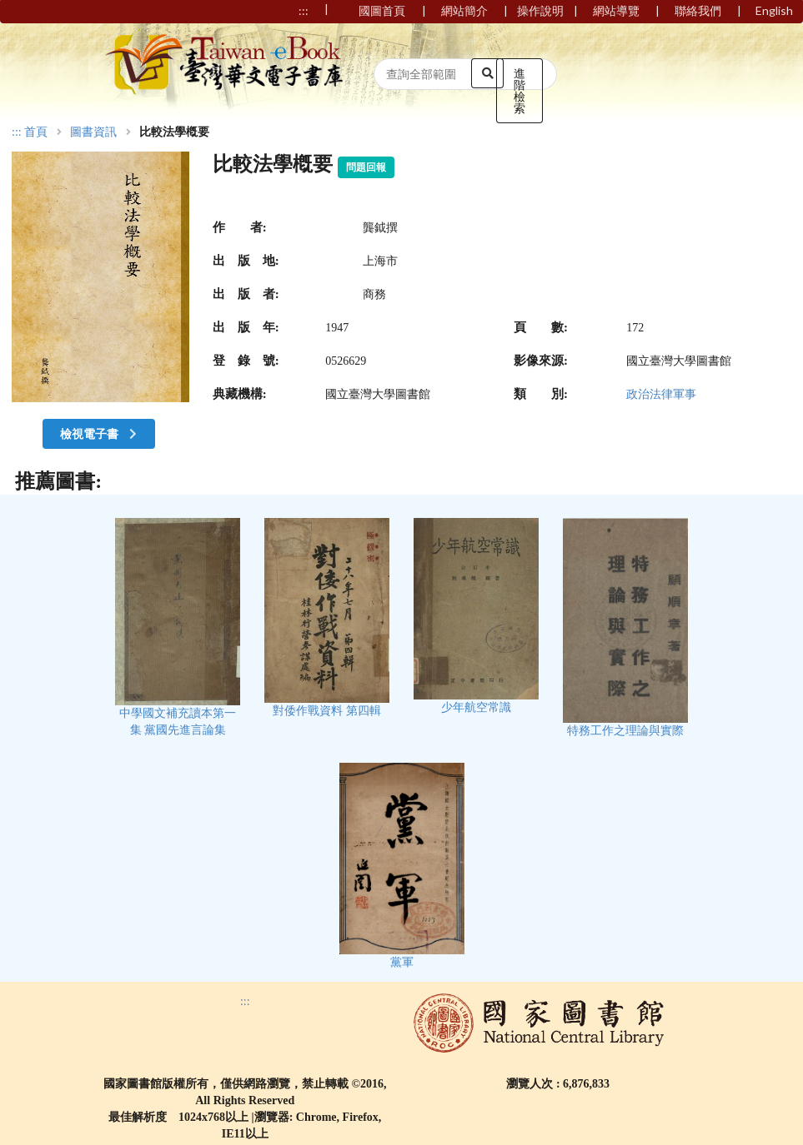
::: (17, 132)
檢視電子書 (100, 433)
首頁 (36, 132)
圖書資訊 (93, 132)
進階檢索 (519, 90)
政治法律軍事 (661, 394)
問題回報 (366, 167)
